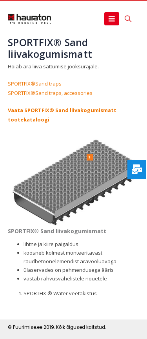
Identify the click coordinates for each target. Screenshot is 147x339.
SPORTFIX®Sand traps (35, 83)
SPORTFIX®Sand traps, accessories (50, 92)
